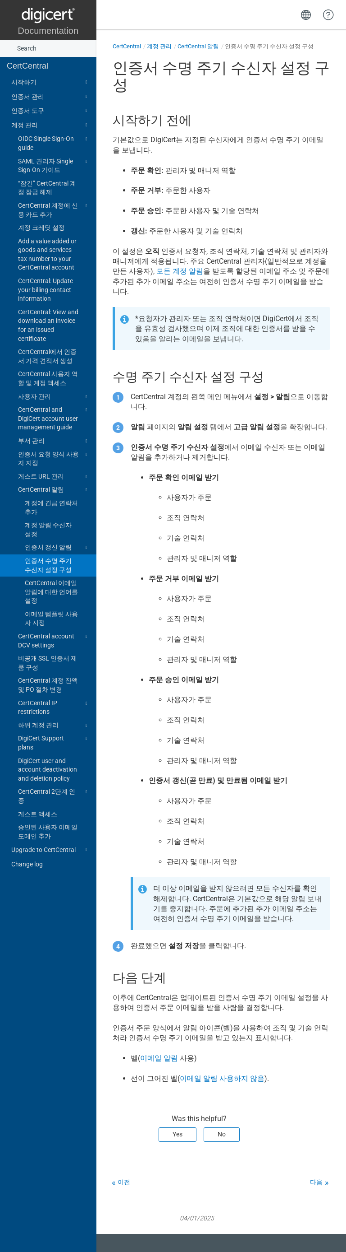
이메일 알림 (159, 1058)
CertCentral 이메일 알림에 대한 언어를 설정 (51, 591)
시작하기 (50, 82)
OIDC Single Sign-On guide (54, 142)
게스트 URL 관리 (54, 477)
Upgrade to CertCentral (50, 850)
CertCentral (27, 65)
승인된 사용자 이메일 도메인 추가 (47, 832)
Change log (27, 864)
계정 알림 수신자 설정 (48, 529)
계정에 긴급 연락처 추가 (51, 507)
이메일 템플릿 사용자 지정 (51, 618)
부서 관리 (54, 441)
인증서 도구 (50, 111)
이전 (124, 1182)
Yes (177, 1134)
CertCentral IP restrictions (54, 707)
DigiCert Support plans (54, 742)
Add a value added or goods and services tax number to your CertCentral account (47, 254)
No (222, 1134)
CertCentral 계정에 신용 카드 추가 (54, 209)
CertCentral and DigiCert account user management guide (54, 418)
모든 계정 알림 (179, 271)
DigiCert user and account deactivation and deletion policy (47, 769)
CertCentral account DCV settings (54, 640)
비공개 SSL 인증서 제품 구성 (47, 663)
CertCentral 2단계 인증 (54, 795)
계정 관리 (50, 125)
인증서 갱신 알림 (57, 548)
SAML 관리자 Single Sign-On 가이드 (54, 165)
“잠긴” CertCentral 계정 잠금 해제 (47, 188)
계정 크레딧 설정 (41, 227)
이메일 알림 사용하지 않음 (222, 1078)
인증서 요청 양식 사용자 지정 (54, 458)
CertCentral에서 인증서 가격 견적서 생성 (47, 356)
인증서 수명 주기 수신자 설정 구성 (48, 565)
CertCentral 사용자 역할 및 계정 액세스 (48, 378)
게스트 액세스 (37, 814)
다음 (316, 1182)
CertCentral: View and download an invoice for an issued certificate (48, 325)
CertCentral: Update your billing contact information (45, 289)
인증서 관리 (50, 97)
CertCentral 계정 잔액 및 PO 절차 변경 (48, 685)
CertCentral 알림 (54, 490)
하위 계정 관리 (54, 726)
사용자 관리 (54, 397)
